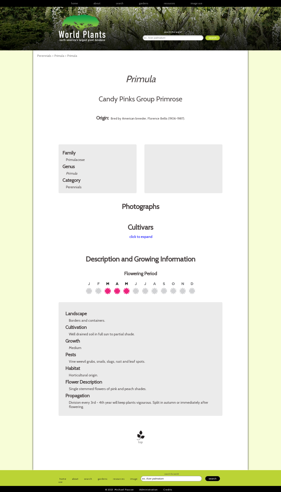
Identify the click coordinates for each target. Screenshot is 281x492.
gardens (143, 3)
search (119, 3)
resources (118, 479)
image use (196, 3)
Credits (167, 489)
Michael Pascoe (124, 489)
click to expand (140, 237)
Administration (148, 489)
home (74, 3)
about (96, 3)
